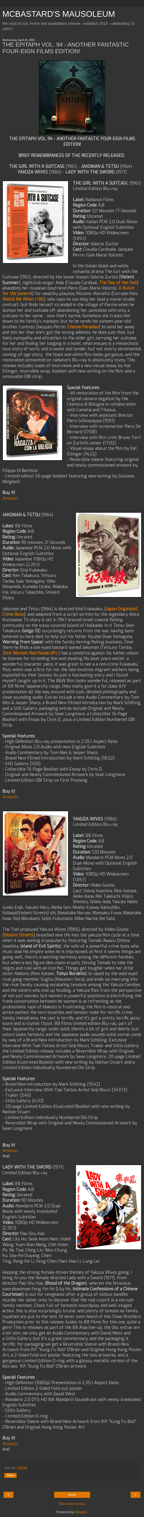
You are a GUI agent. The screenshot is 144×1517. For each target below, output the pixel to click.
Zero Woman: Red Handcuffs (29, 653)
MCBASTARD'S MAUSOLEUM (58, 13)
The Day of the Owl (118, 283)
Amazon (10, 498)
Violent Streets (18, 935)
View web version (72, 1504)
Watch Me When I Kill (23, 299)
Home (72, 1494)
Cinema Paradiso (83, 327)
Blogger (81, 1512)
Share (10, 1475)
